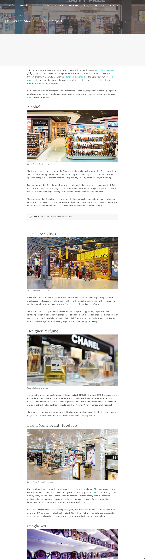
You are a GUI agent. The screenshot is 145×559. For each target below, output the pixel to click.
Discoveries (99, 5)
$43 (93, 492)
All (47, 5)
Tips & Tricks (115, 5)
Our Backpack (74, 5)
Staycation (58, 5)
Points (87, 5)
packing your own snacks (74, 76)
